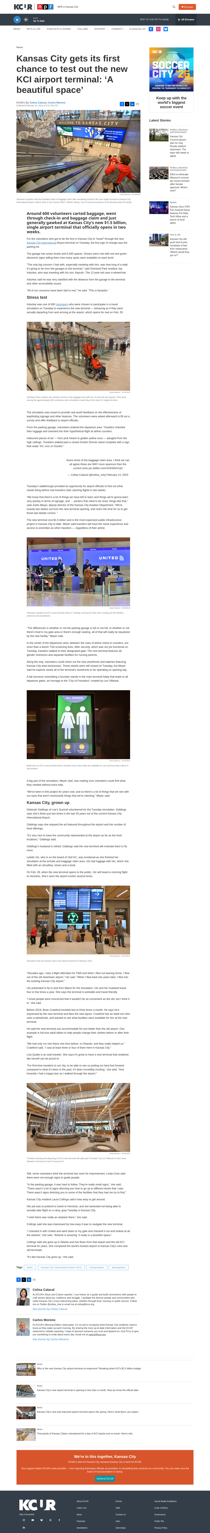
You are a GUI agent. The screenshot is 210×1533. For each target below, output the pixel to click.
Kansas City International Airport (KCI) (61, 1269)
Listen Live (82, 1509)
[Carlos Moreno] (23, 1328)
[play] (17, 21)
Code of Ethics (161, 1509)
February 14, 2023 (117, 476)
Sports (173, 204)
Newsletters (82, 1529)
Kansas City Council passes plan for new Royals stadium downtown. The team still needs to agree (179, 148)
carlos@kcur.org (97, 1336)
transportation (96, 1269)
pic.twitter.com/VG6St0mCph (106, 469)
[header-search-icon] (174, 7)
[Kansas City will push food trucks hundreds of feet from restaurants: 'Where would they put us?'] (159, 241)
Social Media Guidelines (165, 1503)
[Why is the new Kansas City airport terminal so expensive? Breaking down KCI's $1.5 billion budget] (26, 1371)
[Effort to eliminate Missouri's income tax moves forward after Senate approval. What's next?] (159, 174)
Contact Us (120, 1516)
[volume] (26, 21)
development (118, 1269)
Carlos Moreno (57, 104)
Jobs (117, 1523)
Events (118, 1503)
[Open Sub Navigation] (22, 31)
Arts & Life (34, 31)
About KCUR (82, 1503)
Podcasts (81, 1523)
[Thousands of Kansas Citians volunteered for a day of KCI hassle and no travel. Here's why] (26, 1436)
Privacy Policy (160, 1529)
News (16, 31)
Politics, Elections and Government (179, 132)
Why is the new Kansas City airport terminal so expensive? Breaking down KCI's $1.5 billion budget (89, 1370)
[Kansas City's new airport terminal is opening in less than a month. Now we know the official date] (26, 1393)
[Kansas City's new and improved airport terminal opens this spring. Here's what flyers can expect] (26, 1414)
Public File (159, 1523)
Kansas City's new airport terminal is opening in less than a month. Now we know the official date (87, 1392)
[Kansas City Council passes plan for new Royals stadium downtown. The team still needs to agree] (159, 136)
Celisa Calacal (38, 104)
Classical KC (137, 31)
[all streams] (186, 21)
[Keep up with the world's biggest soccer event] (171, 71)
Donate (189, 7)
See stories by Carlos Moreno (51, 1341)
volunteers (62, 306)
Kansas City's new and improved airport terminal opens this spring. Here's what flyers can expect (87, 1413)
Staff (117, 1509)
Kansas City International (41, 244)
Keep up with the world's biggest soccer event (171, 104)
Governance (160, 1516)
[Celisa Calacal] (23, 1298)
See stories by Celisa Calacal (50, 1310)
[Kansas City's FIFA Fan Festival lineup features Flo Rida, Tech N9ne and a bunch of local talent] (159, 209)
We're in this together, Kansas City (105, 1458)
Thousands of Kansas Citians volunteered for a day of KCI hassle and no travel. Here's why (85, 1435)
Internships (120, 1529)
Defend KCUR (105, 1480)
